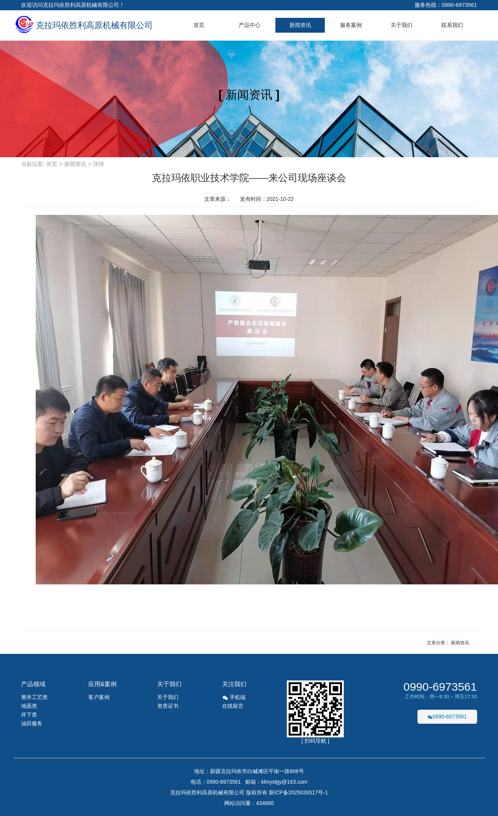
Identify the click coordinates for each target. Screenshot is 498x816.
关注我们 (234, 684)
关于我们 (402, 25)
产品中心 (249, 25)
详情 (98, 164)
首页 (198, 25)
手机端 (234, 697)
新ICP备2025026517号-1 (298, 792)
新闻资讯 (300, 25)
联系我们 (452, 25)
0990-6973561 (440, 686)
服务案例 (351, 25)
